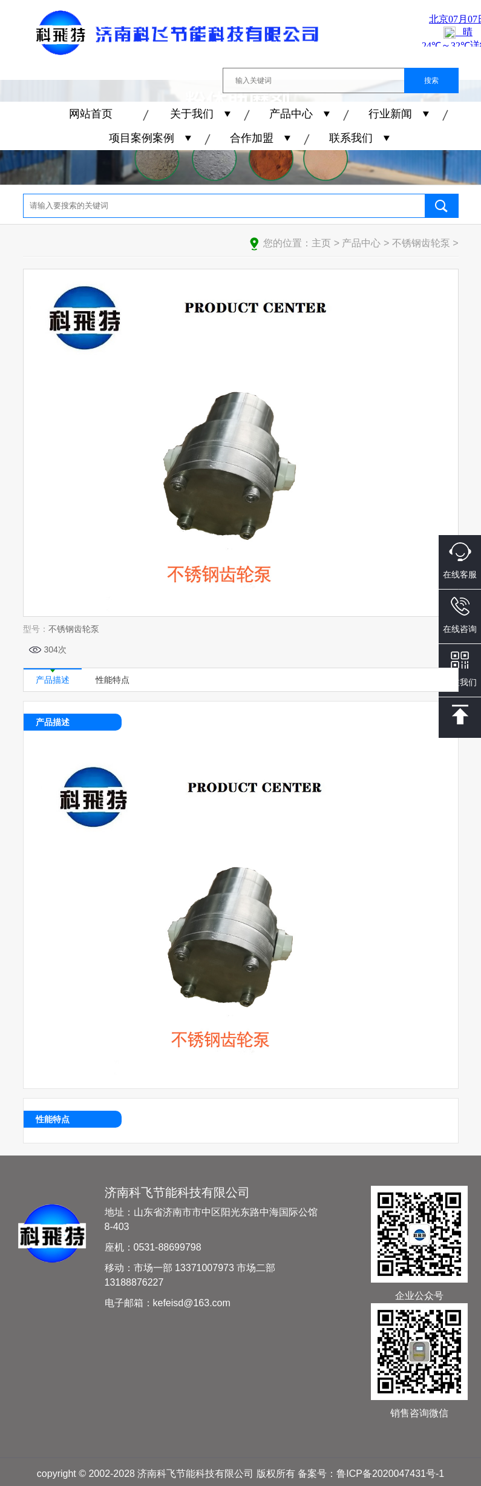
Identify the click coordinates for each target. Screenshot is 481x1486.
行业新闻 (390, 114)
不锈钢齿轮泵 (421, 243)
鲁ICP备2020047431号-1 (390, 1473)
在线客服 (460, 560)
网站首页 (91, 114)
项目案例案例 (141, 138)
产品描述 (53, 676)
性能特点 (112, 680)
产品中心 (291, 114)
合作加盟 (251, 138)
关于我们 (192, 114)
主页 (321, 243)
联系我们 (351, 138)
